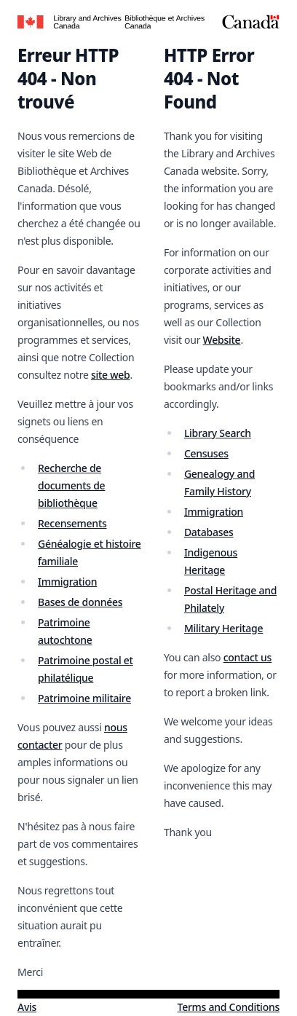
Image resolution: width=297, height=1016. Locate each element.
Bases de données (80, 602)
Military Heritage (223, 628)
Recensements (72, 523)
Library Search (217, 433)
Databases (209, 532)
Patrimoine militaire (84, 698)
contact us (247, 657)
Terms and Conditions (229, 1007)
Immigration (67, 581)
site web (110, 375)
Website (222, 340)
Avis (26, 1007)
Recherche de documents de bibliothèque (71, 485)
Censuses (206, 453)
